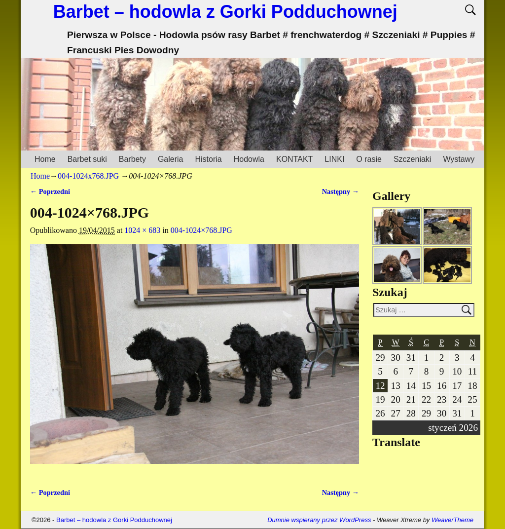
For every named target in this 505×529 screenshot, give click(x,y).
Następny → (341, 191)
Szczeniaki (412, 159)
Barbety (132, 159)
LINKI (334, 159)
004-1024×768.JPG (201, 230)
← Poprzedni (50, 191)
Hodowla (249, 159)
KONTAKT (294, 159)
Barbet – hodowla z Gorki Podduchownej (225, 11)
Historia (208, 159)
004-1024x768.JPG (88, 176)
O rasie (369, 159)
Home (45, 159)
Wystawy (458, 159)
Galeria (170, 159)
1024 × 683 (142, 230)
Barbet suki (87, 159)
